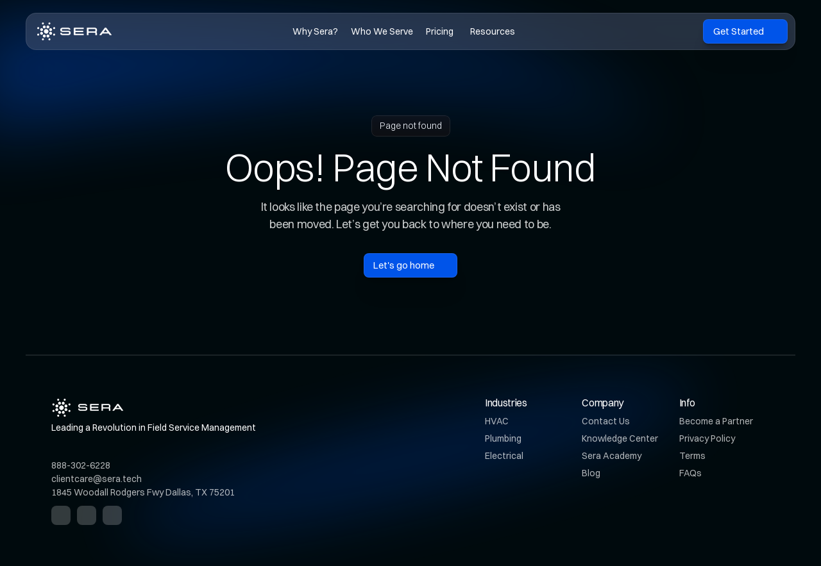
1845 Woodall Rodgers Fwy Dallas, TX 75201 (143, 492)
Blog (591, 473)
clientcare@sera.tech (96, 479)
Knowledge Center (620, 438)
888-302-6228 (80, 465)
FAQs (690, 473)
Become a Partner (716, 421)
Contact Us (606, 421)
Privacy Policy (707, 438)
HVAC (497, 421)
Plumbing (503, 438)
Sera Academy (611, 456)
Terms (692, 456)
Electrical (504, 456)
